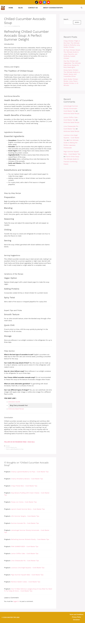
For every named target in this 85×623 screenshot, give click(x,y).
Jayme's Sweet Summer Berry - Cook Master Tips (28, 509)
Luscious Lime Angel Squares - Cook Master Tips (27, 567)
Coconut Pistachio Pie (11, 447)
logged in (16, 601)
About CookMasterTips (53, 8)
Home (11, 8)
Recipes (8, 446)
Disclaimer (76, 619)
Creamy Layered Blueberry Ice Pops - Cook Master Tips (30, 472)
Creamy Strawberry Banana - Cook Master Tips (27, 479)
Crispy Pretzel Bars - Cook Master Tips (24, 486)
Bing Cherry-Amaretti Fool (19, 405)
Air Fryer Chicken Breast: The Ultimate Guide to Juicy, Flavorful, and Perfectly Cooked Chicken (72, 54)
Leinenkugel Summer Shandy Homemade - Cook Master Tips (71, 108)
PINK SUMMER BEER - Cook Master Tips (24, 546)
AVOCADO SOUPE (14, 402)
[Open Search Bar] (81, 8)
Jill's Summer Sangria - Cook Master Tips (25, 516)
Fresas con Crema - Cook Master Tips (24, 502)
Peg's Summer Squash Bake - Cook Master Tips (27, 575)
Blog (20, 8)
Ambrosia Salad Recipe (71, 113)
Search (66, 19)
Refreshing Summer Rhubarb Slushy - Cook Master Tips (30, 539)
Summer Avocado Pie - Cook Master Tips (25, 523)
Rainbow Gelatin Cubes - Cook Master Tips (25, 582)
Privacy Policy (76, 617)
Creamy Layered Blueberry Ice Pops (14, 449)
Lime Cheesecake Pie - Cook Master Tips (25, 560)
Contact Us (33, 8)
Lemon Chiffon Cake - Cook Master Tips (24, 553)
